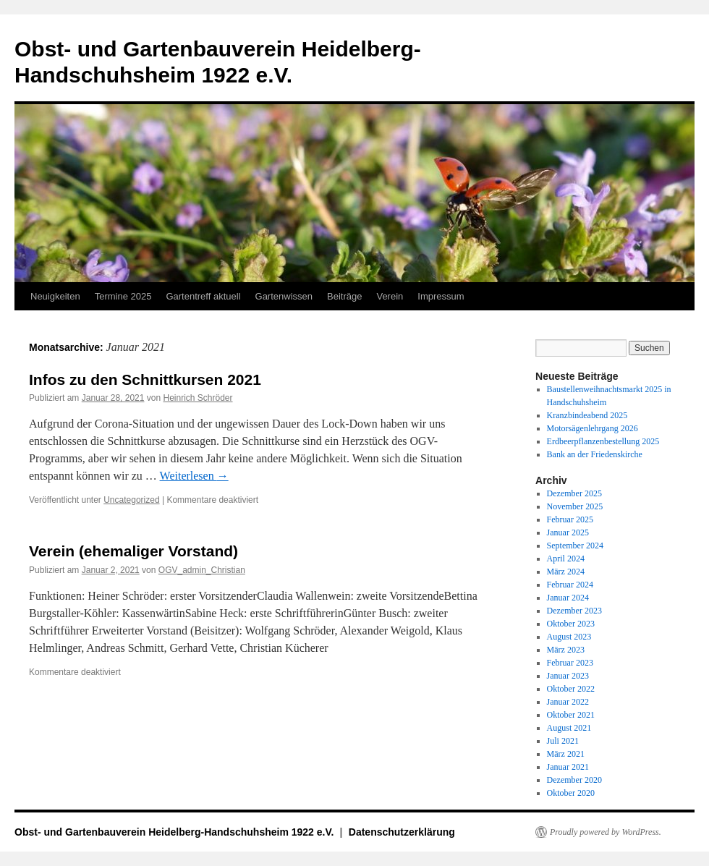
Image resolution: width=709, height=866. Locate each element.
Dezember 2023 (574, 611)
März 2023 (566, 650)
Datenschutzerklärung (402, 832)
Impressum (440, 296)
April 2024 (566, 558)
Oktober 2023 (571, 624)
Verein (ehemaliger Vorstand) (133, 551)
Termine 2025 (123, 296)
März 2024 (566, 571)
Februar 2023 (570, 663)
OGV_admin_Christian (201, 570)
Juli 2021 (563, 741)
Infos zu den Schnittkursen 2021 (145, 379)
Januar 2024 (568, 598)
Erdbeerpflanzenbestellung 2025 (603, 441)
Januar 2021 (568, 767)
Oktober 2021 (571, 715)
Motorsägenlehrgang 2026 (592, 428)
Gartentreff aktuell (203, 296)
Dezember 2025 (574, 493)
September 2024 (575, 545)
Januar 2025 (568, 532)
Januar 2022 (568, 702)
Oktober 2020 (571, 793)
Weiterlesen (194, 476)
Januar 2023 (568, 676)
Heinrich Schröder (198, 398)
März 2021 (566, 754)
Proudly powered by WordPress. (605, 832)
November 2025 (575, 506)
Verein (389, 296)
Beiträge (344, 296)
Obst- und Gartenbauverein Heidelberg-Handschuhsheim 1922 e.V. (175, 832)
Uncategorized (131, 500)
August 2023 (569, 637)
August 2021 (569, 728)
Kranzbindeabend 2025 (587, 415)
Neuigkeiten (55, 296)
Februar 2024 (570, 585)
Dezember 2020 (574, 780)
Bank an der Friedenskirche (594, 454)
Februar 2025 (570, 519)
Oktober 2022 (571, 689)
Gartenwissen (284, 296)
